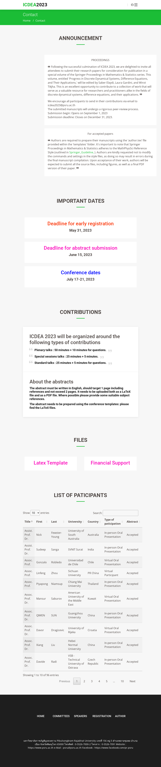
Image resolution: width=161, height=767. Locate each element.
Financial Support (110, 463)
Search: (115, 513)
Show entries (36, 513)
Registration (102, 716)
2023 (35, 4)
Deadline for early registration (80, 223)
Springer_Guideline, (82, 152)
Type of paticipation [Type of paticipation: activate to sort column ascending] (112, 521)
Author (120, 716)
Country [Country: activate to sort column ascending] (93, 521)
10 (122, 681)
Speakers (80, 716)
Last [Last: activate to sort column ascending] (54, 521)
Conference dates (80, 272)
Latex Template (51, 463)
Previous (64, 681)
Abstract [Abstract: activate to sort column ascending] (132, 521)
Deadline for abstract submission (80, 248)
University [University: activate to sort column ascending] (75, 521)
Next (132, 681)
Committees (61, 716)
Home (27, 20)
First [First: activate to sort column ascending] (39, 521)
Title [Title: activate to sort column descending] (27, 521)
